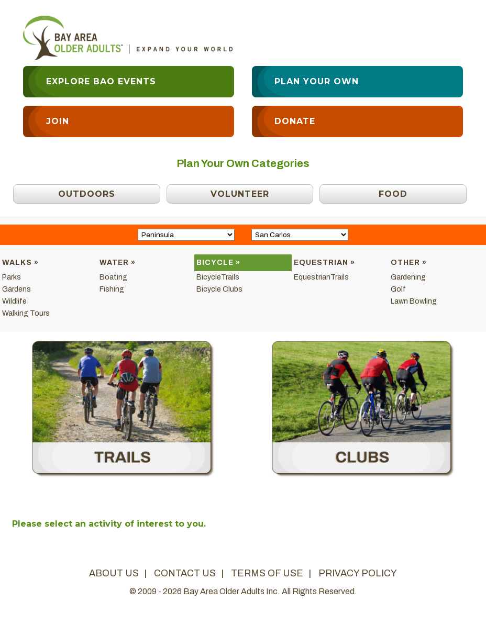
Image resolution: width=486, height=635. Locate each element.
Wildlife (14, 301)
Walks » (20, 262)
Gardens (16, 289)
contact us (185, 573)
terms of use (267, 573)
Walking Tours (26, 313)
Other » (409, 262)
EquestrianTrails (321, 277)
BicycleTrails (217, 277)
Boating (113, 277)
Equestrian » (324, 262)
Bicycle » (218, 262)
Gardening (408, 277)
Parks (11, 277)
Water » (118, 262)
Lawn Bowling (414, 301)
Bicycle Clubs (219, 289)
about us (114, 573)
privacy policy (357, 573)
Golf (398, 289)
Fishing (112, 289)
